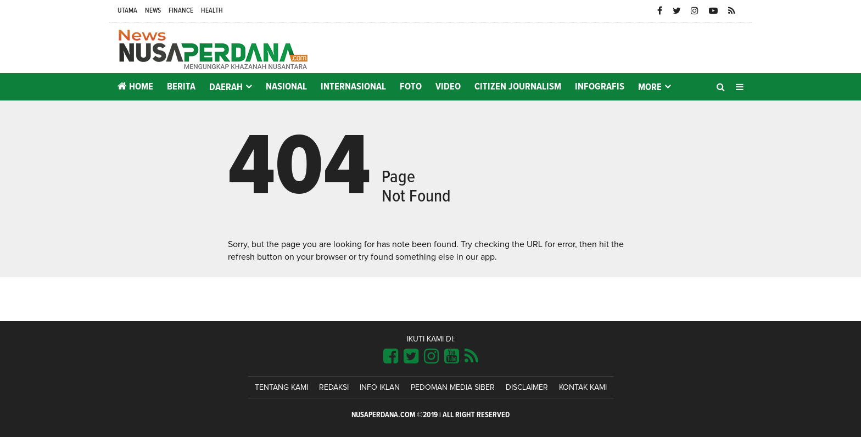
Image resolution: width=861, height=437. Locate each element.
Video (448, 87)
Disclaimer (527, 387)
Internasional (353, 87)
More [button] (650, 87)
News (153, 10)
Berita (181, 87)
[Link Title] (390, 357)
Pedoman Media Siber (453, 387)
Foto (411, 87)
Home (135, 86)
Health (212, 10)
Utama (127, 10)
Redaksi (334, 387)
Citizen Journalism (517, 87)
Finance (181, 10)
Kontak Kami (583, 387)
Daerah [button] (226, 87)
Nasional (286, 87)
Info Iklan (380, 387)
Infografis (599, 87)
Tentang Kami (281, 387)
